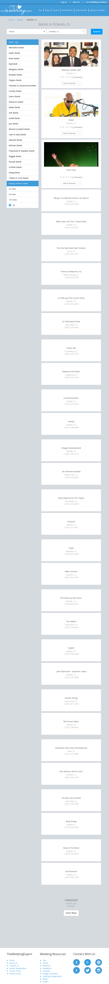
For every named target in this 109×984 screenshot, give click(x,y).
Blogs (47, 10)
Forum (45, 963)
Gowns (46, 981)
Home (12, 960)
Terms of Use (15, 971)
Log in (64, 2)
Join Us (76, 2)
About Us (13, 963)
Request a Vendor (97, 10)
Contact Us (14, 965)
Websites (46, 965)
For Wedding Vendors (96, 2)
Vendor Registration (17, 968)
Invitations (47, 968)
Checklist (46, 971)
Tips (40, 10)
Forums (56, 10)
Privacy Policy (15, 973)
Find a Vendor (81, 10)
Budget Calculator (50, 973)
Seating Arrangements (52, 976)
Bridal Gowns (67, 10)
